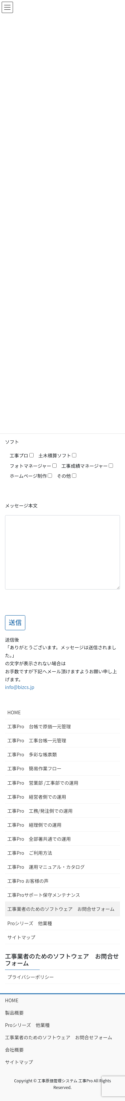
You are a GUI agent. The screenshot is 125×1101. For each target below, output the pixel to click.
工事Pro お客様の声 (28, 880)
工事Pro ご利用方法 (29, 852)
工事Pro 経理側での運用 (34, 824)
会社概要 (14, 1049)
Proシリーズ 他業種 (29, 923)
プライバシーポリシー (30, 977)
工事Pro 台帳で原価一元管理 (39, 726)
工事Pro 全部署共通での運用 (39, 838)
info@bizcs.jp (19, 687)
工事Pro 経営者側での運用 (36, 796)
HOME (14, 712)
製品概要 (14, 1012)
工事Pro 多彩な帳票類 (32, 754)
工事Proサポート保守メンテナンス (43, 894)
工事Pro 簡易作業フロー (34, 768)
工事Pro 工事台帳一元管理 (36, 740)
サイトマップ (21, 937)
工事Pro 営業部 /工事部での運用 (42, 782)
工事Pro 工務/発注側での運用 (40, 810)
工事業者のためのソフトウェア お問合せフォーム (61, 908)
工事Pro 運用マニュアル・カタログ (46, 866)
